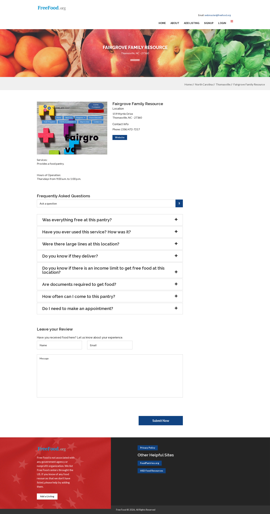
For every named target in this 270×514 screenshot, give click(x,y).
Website (119, 137)
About (174, 23)
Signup (209, 23)
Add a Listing (47, 496)
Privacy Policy (147, 447)
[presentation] (63, 409)
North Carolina (204, 84)
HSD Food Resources (151, 470)
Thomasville (223, 84)
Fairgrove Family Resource (249, 84)
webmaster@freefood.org (218, 15)
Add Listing (191, 23)
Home (162, 23)
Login (222, 23)
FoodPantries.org (149, 463)
